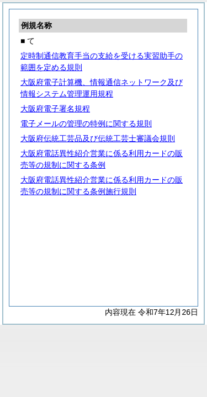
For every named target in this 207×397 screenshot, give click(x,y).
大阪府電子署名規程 (55, 108)
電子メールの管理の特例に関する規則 (86, 123)
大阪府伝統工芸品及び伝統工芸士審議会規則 (97, 138)
